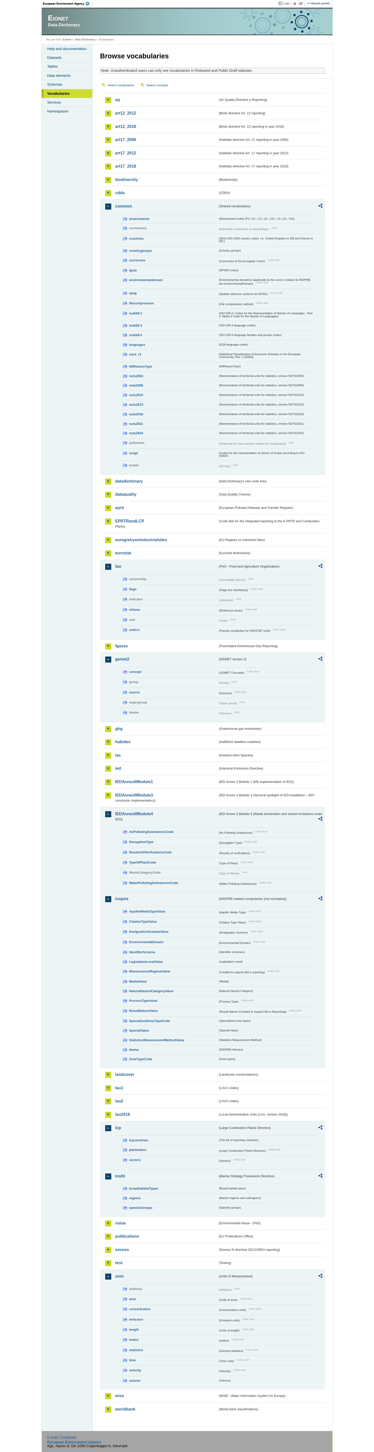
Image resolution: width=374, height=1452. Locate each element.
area (132, 1299)
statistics (136, 1350)
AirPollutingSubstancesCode (151, 832)
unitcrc (134, 630)
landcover (125, 1074)
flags (133, 589)
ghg (119, 729)
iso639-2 (135, 313)
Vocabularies (58, 94)
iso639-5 (135, 335)
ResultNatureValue (143, 1011)
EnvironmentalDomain (146, 942)
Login (286, 3)
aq (117, 100)
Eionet (67, 39)
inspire (121, 899)
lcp (118, 1128)
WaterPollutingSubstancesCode (153, 883)
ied (118, 768)
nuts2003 (136, 376)
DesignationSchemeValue (149, 932)
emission (136, 1319)
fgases (121, 646)
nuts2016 (136, 414)
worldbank (125, 1409)
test (118, 1263)
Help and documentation (67, 49)
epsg (133, 293)
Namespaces (58, 111)
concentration (140, 1309)
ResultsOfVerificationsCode (150, 852)
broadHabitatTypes (143, 1188)
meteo (134, 1340)
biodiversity (126, 179)
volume (135, 1380)
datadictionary (129, 481)
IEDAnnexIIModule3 (134, 795)
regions (135, 1198)
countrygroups (140, 251)
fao (118, 566)
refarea (134, 609)
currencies (137, 260)
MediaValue (138, 981)
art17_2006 (125, 140)
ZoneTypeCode (140, 1059)
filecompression (141, 303)
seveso (122, 1249)
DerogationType (141, 842)
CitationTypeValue (143, 921)
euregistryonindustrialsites (141, 540)
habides (122, 742)
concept (135, 672)
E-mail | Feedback (62, 1437)
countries (136, 238)
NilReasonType (140, 366)
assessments (139, 219)
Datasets (54, 58)
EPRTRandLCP (129, 521)
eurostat (123, 553)
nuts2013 (136, 404)
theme (134, 1050)
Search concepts (157, 85)
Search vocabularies (121, 85)
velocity (135, 1370)
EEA (68, 3)
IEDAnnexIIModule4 (134, 814)
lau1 (119, 1088)
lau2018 (122, 1114)
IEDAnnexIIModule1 (134, 782)
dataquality (126, 494)
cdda (120, 193)
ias (118, 755)
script (133, 453)
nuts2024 (136, 433)
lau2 (119, 1101)
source (134, 692)
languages (137, 345)
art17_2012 (125, 153)
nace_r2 (135, 354)
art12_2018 (125, 126)
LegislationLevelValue (146, 962)
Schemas (54, 84)
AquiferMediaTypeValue (147, 911)
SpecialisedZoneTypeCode (149, 1021)
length (134, 1329)
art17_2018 (125, 166)
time (132, 1360)
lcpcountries (138, 1140)
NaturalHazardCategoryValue (151, 991)
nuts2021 (136, 424)
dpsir (133, 270)
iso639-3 (135, 325)
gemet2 (122, 659)
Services (54, 102)
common (123, 206)
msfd (120, 1176)
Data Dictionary (85, 39)
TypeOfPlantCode (142, 862)
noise (120, 1223)
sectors (135, 1160)
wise (119, 1396)
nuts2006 (136, 385)
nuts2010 (136, 395)
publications (127, 1236)
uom (119, 1276)
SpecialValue (139, 1030)
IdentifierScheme (142, 952)
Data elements (59, 76)
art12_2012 (125, 113)
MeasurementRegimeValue (149, 971)
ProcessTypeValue (143, 1001)
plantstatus (137, 1150)
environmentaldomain (146, 280)
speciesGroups (140, 1208)
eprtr (119, 508)
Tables (52, 66)
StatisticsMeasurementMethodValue (156, 1040)
